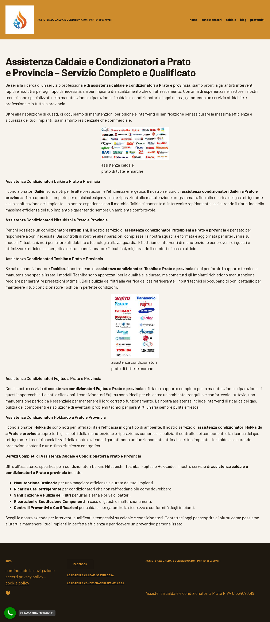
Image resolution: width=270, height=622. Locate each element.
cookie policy (17, 582)
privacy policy (31, 576)
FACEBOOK (80, 564)
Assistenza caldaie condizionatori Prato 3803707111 (75, 19)
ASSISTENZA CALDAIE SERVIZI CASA (90, 575)
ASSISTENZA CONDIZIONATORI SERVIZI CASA (95, 583)
